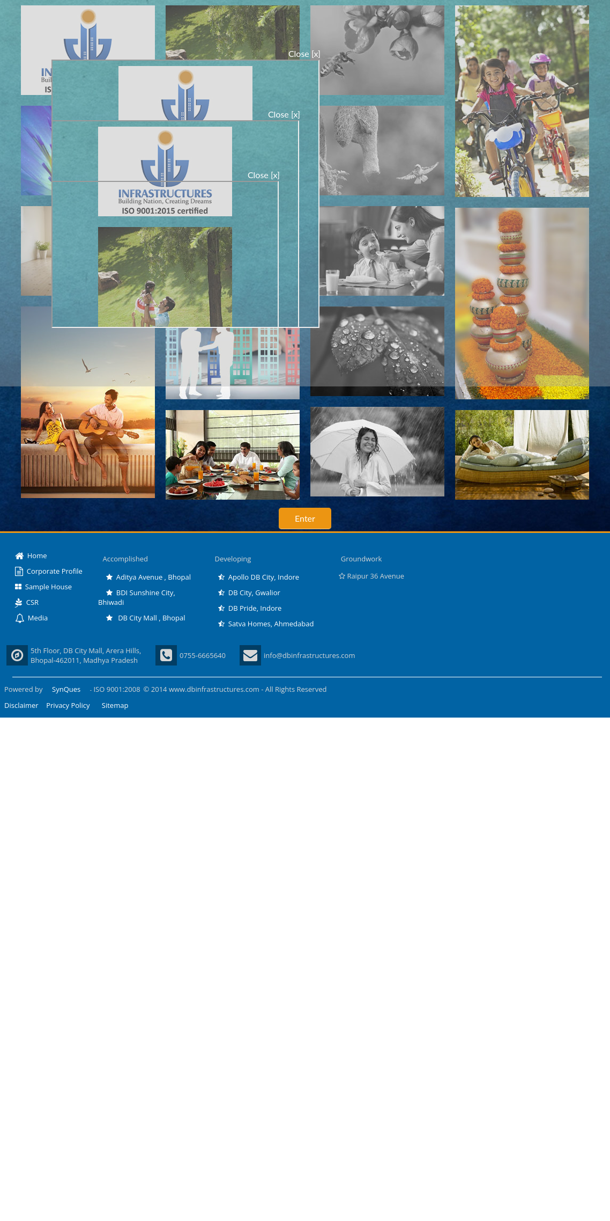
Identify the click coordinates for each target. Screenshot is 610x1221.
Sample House (43, 586)
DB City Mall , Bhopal (145, 618)
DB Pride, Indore (249, 608)
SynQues (66, 689)
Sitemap (115, 705)
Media (31, 618)
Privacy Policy (68, 705)
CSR (27, 602)
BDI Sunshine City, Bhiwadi (136, 597)
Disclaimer (21, 705)
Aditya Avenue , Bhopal (148, 577)
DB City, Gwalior (249, 592)
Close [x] (304, 53)
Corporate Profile (49, 571)
